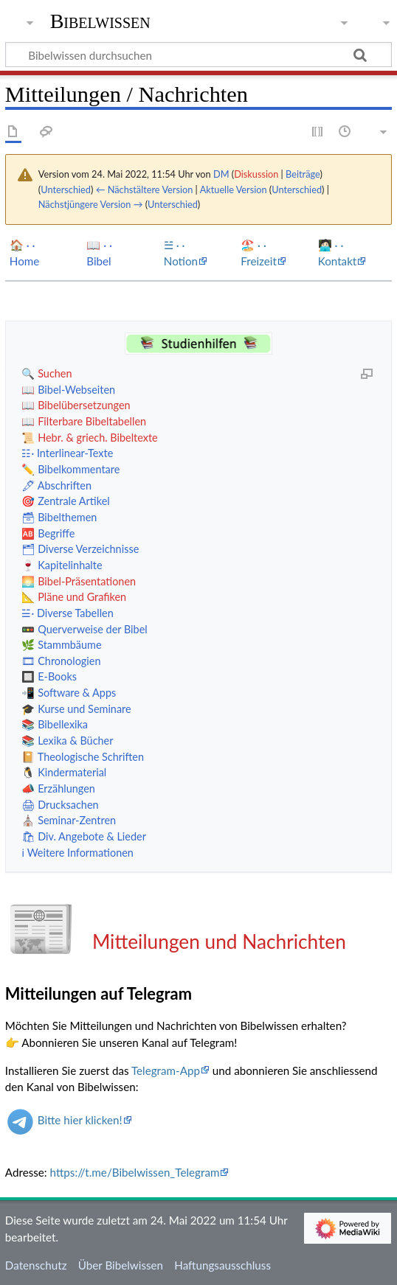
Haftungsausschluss (222, 1265)
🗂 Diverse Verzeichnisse (80, 549)
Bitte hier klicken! (80, 1119)
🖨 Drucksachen (59, 804)
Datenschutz (36, 1265)
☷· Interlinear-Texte (67, 453)
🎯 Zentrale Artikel (65, 501)
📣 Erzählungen (57, 788)
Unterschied (66, 189)
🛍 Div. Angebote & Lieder (83, 836)
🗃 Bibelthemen (59, 517)
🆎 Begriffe (48, 533)
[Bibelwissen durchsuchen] (198, 54)
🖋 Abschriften (56, 485)
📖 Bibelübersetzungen (75, 405)
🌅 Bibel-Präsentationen (78, 581)
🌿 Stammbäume (61, 644)
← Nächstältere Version (144, 189)
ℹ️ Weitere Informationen (77, 852)
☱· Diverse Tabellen (67, 613)
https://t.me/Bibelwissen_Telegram (135, 1172)
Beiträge (303, 174)
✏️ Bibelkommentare (70, 469)
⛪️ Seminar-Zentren (68, 820)
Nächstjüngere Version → (90, 204)
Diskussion (256, 174)
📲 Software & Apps (68, 692)
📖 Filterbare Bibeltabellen (83, 421)
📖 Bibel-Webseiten (68, 389)
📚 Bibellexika (54, 724)
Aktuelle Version (233, 189)
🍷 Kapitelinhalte (61, 565)
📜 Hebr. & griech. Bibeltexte (89, 437)
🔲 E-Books (49, 676)
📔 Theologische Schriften (82, 757)
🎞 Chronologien (60, 661)
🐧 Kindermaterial (63, 772)
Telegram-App (165, 1070)
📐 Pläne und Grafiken (73, 597)
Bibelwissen (100, 21)
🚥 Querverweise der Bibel (84, 629)
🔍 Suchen (46, 373)
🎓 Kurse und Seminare (76, 709)
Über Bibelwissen (120, 1265)
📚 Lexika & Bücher (67, 740)
